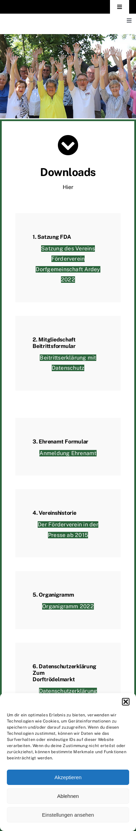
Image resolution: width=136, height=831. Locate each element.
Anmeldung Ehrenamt (67, 453)
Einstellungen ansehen (68, 815)
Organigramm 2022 (68, 606)
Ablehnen (68, 796)
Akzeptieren (68, 777)
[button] (125, 701)
